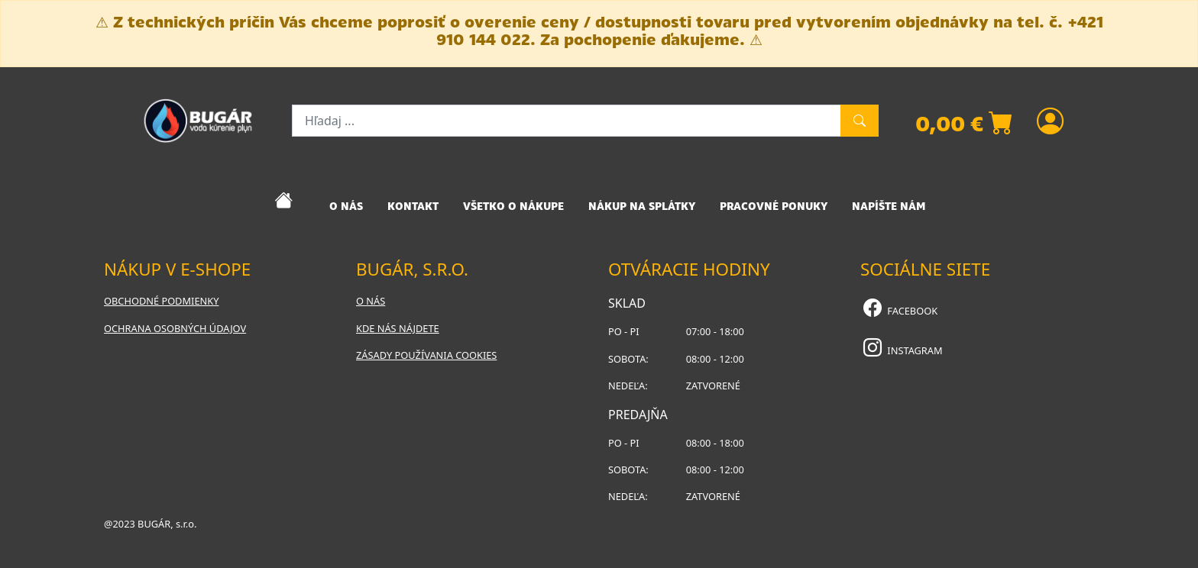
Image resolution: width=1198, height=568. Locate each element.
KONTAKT (413, 206)
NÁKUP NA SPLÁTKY (641, 206)
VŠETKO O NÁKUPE (513, 206)
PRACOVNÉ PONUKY (773, 206)
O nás (370, 301)
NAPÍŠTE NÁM (888, 206)
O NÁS (346, 206)
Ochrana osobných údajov (175, 328)
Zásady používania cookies (426, 355)
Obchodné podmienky (161, 301)
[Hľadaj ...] (566, 121)
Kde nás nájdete (397, 328)
